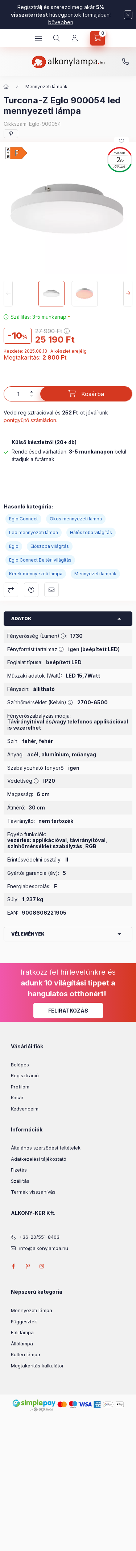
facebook (13, 1266)
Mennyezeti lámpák (46, 86)
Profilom (20, 1087)
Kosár (17, 1097)
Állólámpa (22, 1343)
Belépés (20, 1064)
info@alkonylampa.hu (43, 1248)
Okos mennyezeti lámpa (76, 518)
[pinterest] (11, 133)
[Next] (127, 294)
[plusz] (31, 392)
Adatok (21, 618)
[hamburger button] (38, 38)
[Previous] (8, 294)
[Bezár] (128, 14)
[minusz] (31, 396)
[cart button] (97, 38)
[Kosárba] (86, 394)
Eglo (13, 546)
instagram (42, 1266)
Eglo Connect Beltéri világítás (40, 560)
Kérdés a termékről (31, 590)
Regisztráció (25, 1075)
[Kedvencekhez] (121, 141)
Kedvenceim (24, 1109)
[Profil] (74, 38)
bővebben (60, 22)
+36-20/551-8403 (125, 62)
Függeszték (24, 1321)
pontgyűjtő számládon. (30, 420)
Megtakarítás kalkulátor (37, 1366)
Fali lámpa (22, 1332)
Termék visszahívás (33, 1192)
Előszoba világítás (49, 546)
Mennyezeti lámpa (31, 1310)
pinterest (27, 1266)
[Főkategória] (6, 86)
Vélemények (28, 934)
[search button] (56, 38)
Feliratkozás (68, 1010)
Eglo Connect (23, 518)
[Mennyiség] (18, 394)
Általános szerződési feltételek (46, 1148)
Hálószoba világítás (91, 532)
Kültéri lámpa (25, 1354)
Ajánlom (51, 590)
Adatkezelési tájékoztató (38, 1159)
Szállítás (20, 1181)
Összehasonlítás (11, 590)
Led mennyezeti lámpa (33, 532)
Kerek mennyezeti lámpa (35, 573)
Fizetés (19, 1170)
